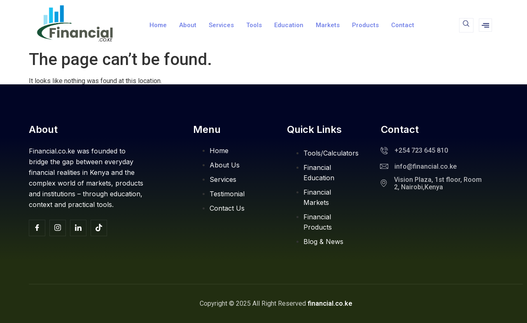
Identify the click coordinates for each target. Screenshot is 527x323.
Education (288, 25)
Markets (328, 25)
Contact (402, 25)
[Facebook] (37, 228)
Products (365, 25)
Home (158, 25)
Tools (254, 25)
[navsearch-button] (466, 25)
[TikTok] (99, 228)
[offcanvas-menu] (485, 25)
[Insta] (57, 228)
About (187, 25)
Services (221, 25)
